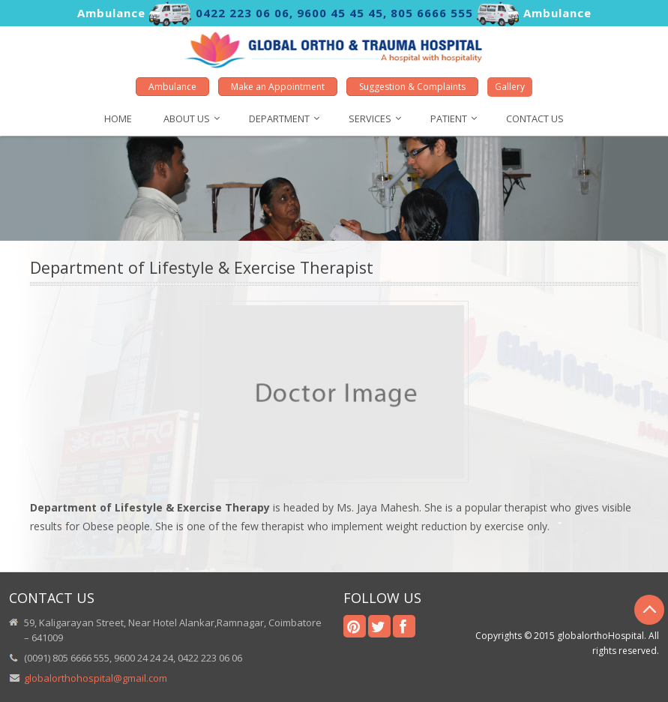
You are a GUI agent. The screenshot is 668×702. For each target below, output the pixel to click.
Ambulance (172, 86)
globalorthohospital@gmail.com (95, 678)
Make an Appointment (278, 86)
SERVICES (370, 118)
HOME (118, 118)
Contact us (535, 118)
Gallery (510, 86)
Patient (448, 118)
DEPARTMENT (279, 118)
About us (186, 118)
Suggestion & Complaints (412, 86)
